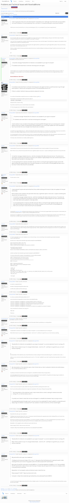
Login (65, 1)
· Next (16, 14)
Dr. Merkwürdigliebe (4, 83)
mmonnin (3, 224)
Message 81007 (12, 318)
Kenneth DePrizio (4, 318)
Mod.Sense (4, 58)
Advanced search (4, 8)
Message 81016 (12, 384)
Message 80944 (12, 82)
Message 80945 (12, 112)
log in (13, 13)
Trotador (3, 435)
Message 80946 (12, 145)
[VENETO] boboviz (3, 175)
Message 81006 (12, 294)
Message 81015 (12, 363)
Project (15, 1)
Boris (2, 294)
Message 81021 (12, 435)
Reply (23, 32)
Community (27, 1)
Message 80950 (12, 234)
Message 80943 (12, 58)
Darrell (2, 411)
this (40, 96)
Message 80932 (36, 18)
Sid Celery (3, 112)
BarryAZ (2, 145)
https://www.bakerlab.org (34, 501)
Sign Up (61, 1)
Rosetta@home (5, 1)
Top (66, 493)
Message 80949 (12, 223)
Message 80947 (12, 174)
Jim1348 (2, 18)
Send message (4, 20)
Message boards (4, 11)
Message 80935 (12, 18)
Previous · (3, 14)
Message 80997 (12, 281)
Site (33, 1)
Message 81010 (12, 340)
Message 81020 (12, 411)
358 (14, 14)
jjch (2, 35)
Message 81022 (12, 454)
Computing (21, 1)
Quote (26, 32)
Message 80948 (12, 186)
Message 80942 (12, 35)
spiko (2, 234)
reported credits (19, 211)
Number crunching (11, 11)
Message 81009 (12, 328)
